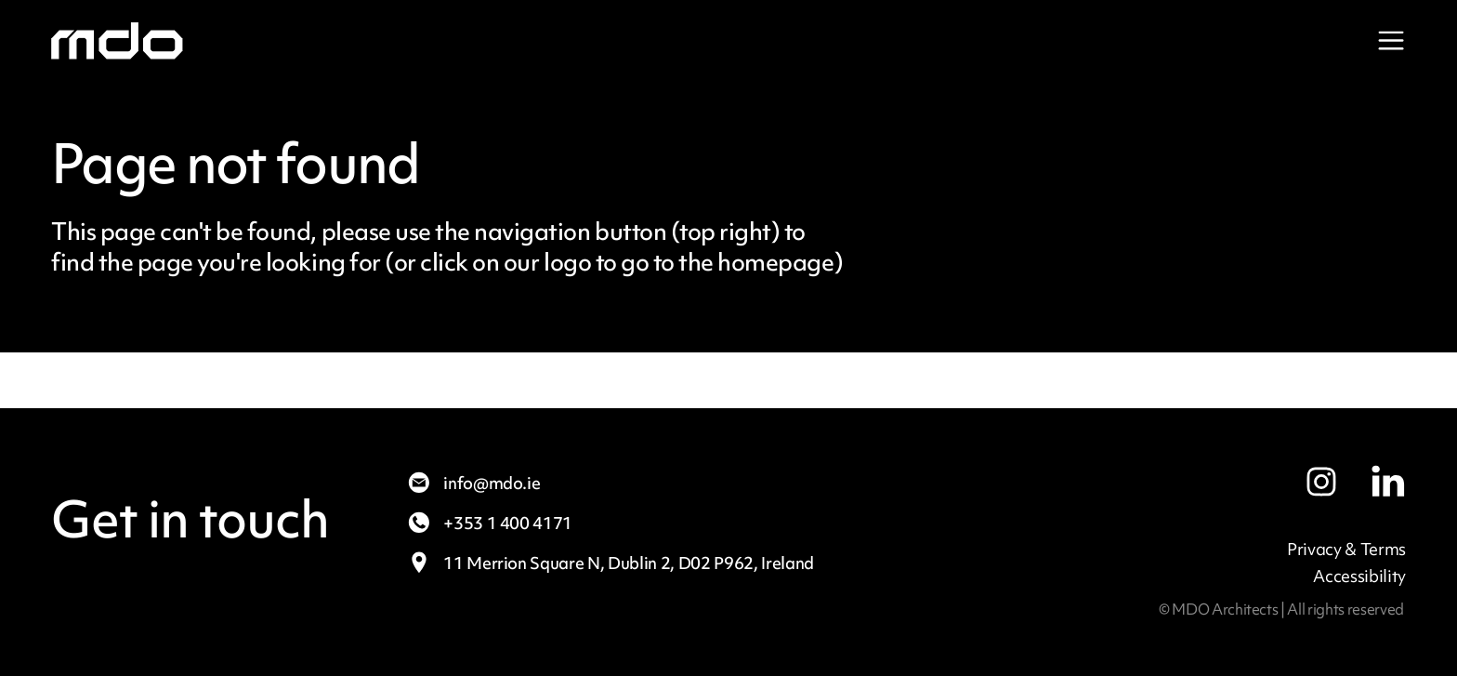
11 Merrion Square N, (610, 563)
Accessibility (1359, 576)
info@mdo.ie (473, 483)
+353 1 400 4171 (489, 523)
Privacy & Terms (1346, 549)
